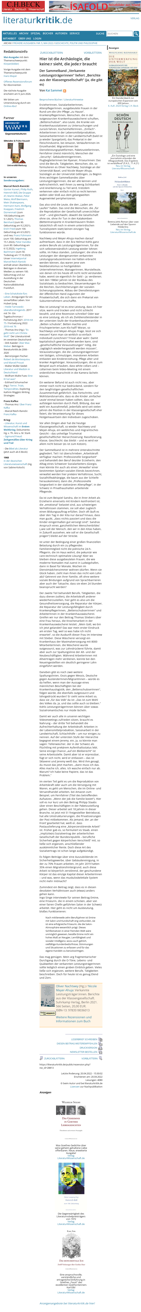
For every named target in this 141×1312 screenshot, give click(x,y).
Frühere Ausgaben (24, 43)
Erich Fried (9, 228)
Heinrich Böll (10, 192)
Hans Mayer (10, 76)
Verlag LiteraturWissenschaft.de (71, 1157)
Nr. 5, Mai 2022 (45, 43)
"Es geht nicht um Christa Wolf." (16, 333)
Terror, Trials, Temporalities (14, 387)
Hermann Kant (12, 205)
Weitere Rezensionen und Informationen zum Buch (74, 1019)
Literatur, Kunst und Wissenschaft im (17, 426)
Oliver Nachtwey (67, 986)
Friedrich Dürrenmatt (14, 210)
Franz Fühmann (22, 235)
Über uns (24, 38)
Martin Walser (15, 196)
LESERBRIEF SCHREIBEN (86, 1039)
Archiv (23, 33)
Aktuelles (10, 33)
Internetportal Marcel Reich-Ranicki (15, 260)
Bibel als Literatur (18, 448)
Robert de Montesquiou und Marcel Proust (17, 361)
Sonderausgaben (14, 180)
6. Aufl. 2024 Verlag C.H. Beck (123, 105)
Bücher (48, 33)
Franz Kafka (10, 414)
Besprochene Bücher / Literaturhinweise (61, 99)
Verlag (135, 18)
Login (37, 38)
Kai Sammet (54, 90)
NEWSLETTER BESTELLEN (86, 1052)
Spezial (36, 33)
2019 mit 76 (10, 326)
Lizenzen (75, 1086)
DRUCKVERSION (91, 1047)
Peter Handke (23, 242)
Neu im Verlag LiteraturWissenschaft (123, 167)
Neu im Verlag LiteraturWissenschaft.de (123, 230)
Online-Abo (10, 106)
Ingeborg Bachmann (15, 250)
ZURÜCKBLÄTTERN (51, 52)
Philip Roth (26, 189)
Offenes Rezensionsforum (18, 81)
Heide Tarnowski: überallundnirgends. (15, 308)
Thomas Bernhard (13, 220)
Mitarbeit (9, 38)
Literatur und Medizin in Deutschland (17, 370)
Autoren (61, 33)
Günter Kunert (11, 189)
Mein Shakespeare (14, 202)
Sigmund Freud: (18, 440)
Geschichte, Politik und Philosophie (76, 43)
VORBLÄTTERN (93, 52)
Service (75, 33)
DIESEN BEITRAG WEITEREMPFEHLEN (79, 1043)
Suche (100, 33)
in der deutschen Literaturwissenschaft (15, 462)
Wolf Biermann (19, 199)
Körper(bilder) (11, 63)
